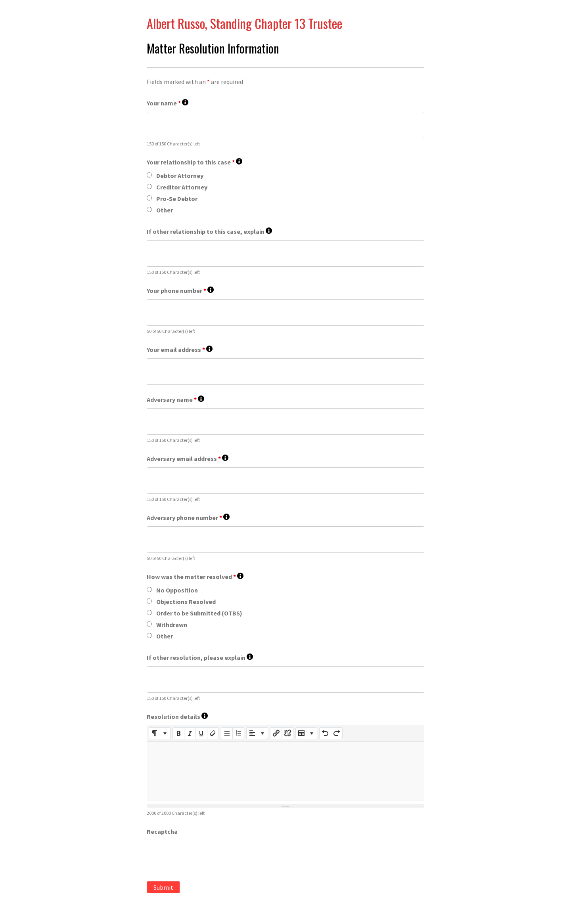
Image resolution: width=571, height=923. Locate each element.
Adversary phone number (188, 518)
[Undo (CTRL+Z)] (325, 733)
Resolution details (177, 717)
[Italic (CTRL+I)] (190, 733)
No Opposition (177, 590)
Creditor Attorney (181, 187)
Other (164, 210)
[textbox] (285, 771)
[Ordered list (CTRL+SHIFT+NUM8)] (238, 733)
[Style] (160, 733)
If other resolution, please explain (200, 658)
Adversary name (175, 400)
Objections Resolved (186, 602)
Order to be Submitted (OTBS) (199, 613)
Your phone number (180, 291)
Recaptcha (162, 831)
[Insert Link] (276, 733)
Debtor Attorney (179, 176)
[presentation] (207, 855)
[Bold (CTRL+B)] (178, 733)
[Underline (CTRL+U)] (201, 733)
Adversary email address (187, 459)
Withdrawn (171, 625)
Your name (167, 103)
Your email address (180, 350)
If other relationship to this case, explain (209, 231)
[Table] (306, 733)
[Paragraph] (257, 733)
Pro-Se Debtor (176, 199)
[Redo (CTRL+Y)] (337, 733)
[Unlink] (287, 733)
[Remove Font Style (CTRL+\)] (213, 733)
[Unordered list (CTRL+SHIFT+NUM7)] (227, 733)
